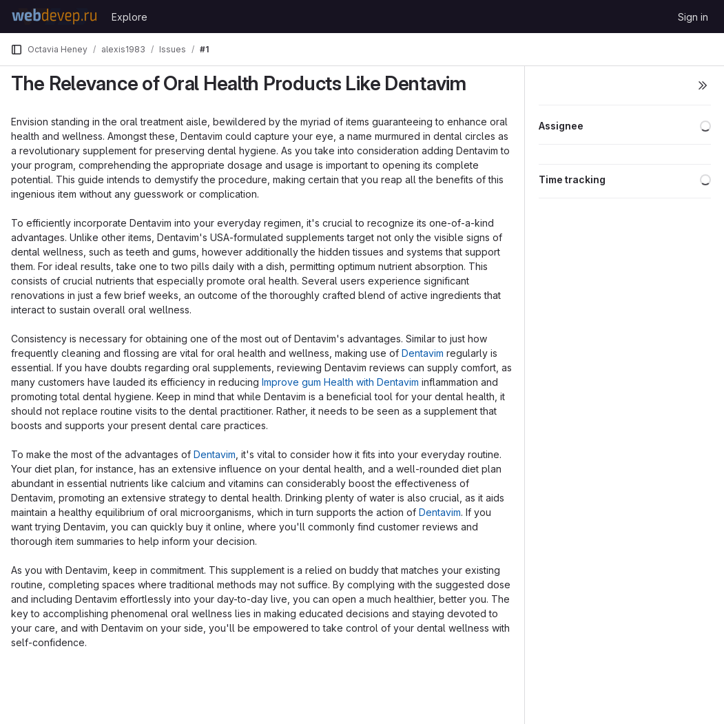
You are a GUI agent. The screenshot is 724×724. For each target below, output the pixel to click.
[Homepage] (54, 17)
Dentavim (423, 353)
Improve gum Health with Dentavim (340, 382)
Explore (129, 17)
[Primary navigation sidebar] (17, 50)
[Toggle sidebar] (702, 85)
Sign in (693, 17)
